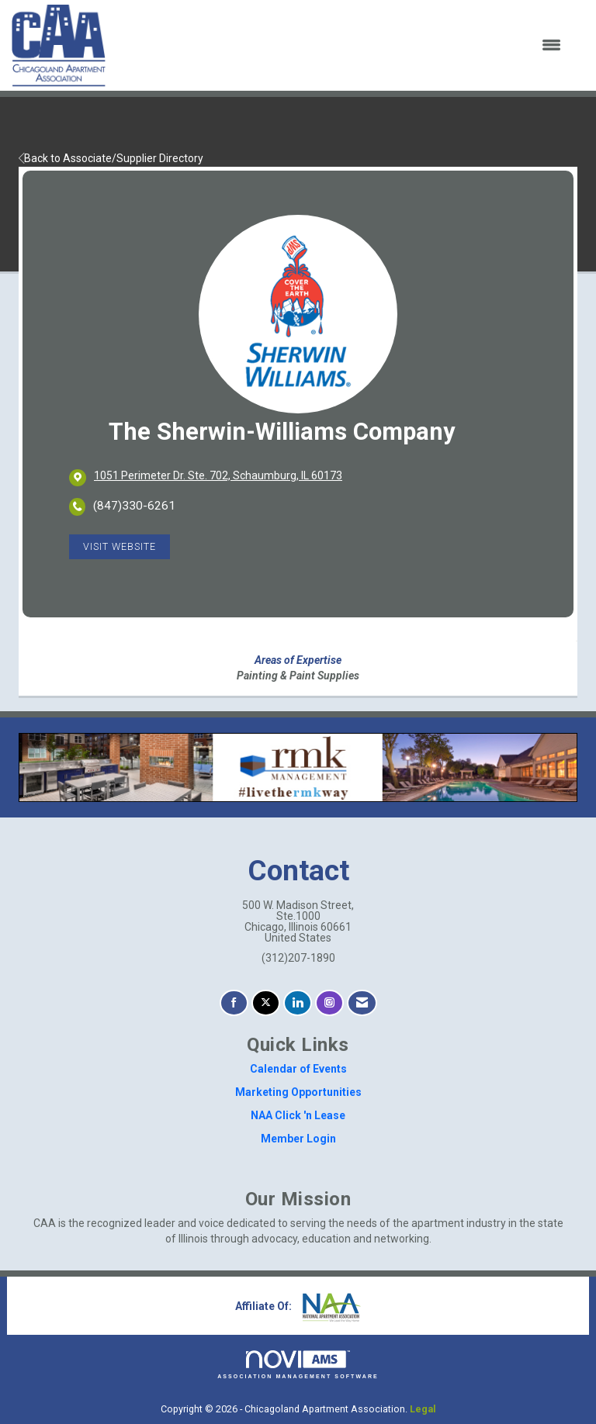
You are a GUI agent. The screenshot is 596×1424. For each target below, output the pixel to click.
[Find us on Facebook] (234, 1003)
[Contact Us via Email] (362, 1003)
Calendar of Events (298, 1069)
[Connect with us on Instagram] (329, 1003)
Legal (423, 1409)
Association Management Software (298, 1364)
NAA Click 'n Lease (298, 1115)
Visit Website (119, 546)
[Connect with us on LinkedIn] (297, 1003)
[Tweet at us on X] (265, 1003)
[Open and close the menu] (343, 45)
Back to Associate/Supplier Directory (111, 158)
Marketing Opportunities (298, 1092)
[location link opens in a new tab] (218, 477)
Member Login (298, 1138)
